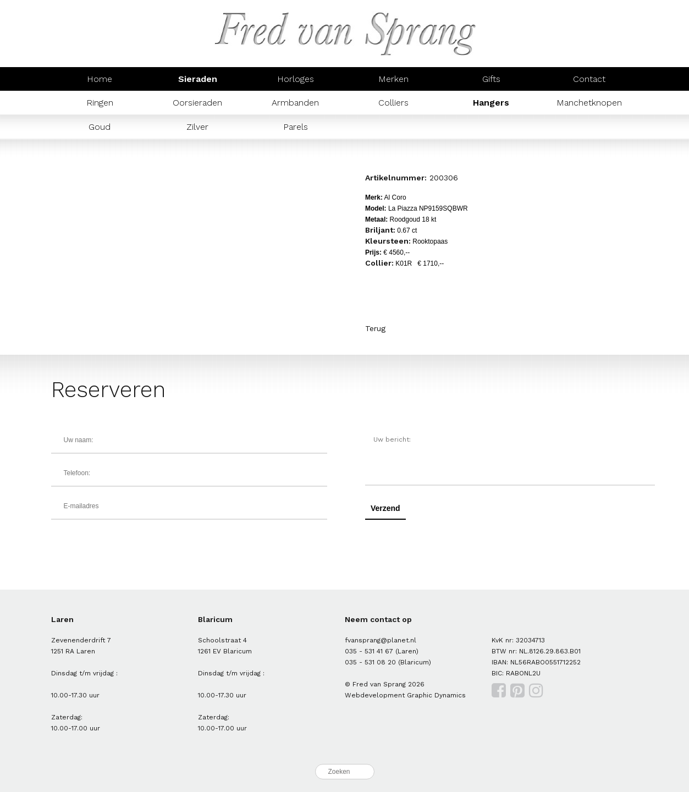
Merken (393, 79)
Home (99, 79)
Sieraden (197, 79)
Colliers (393, 102)
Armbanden (295, 102)
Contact (589, 79)
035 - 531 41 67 (369, 651)
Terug (375, 328)
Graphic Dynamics (436, 695)
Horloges (295, 79)
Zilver (197, 127)
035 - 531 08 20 (370, 662)
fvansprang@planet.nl (380, 640)
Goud (100, 127)
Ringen (99, 102)
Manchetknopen (589, 102)
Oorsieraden (197, 102)
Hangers (491, 102)
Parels (295, 127)
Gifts (491, 79)
